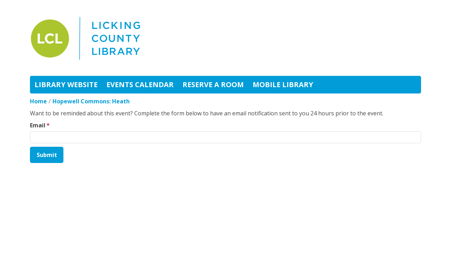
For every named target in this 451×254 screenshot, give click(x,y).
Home (38, 101)
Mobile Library (283, 84)
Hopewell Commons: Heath (91, 101)
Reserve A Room (213, 84)
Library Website (66, 84)
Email (37, 125)
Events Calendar (140, 84)
